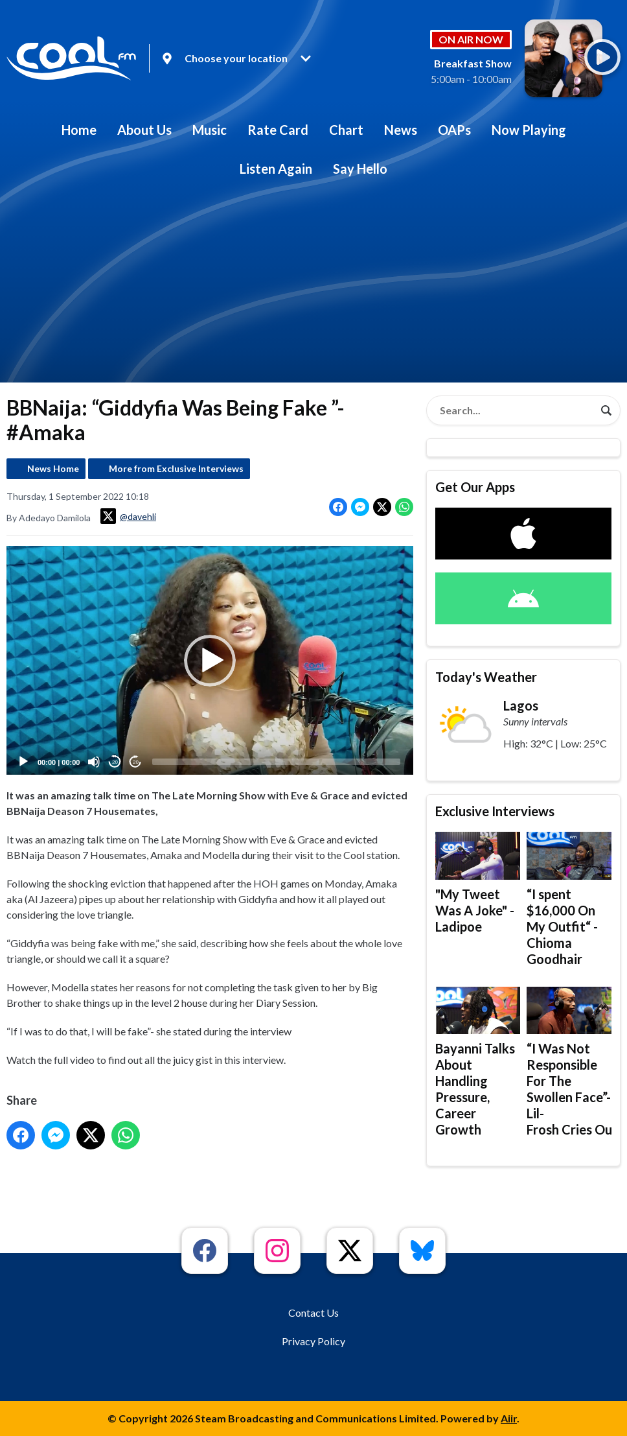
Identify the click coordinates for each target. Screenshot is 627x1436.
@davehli (128, 516)
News (400, 129)
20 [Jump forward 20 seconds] (136, 762)
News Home (53, 468)
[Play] (23, 761)
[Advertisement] (313, 285)
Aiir (509, 1418)
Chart (346, 129)
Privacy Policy (313, 1341)
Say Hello (360, 168)
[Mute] (93, 761)
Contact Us (313, 1312)
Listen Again (276, 168)
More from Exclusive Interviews (176, 468)
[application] (209, 660)
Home (79, 129)
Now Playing (529, 129)
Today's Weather (486, 677)
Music (209, 129)
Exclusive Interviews (494, 811)
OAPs (454, 129)
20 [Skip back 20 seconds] (115, 762)
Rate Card (277, 129)
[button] (210, 660)
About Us (144, 129)
